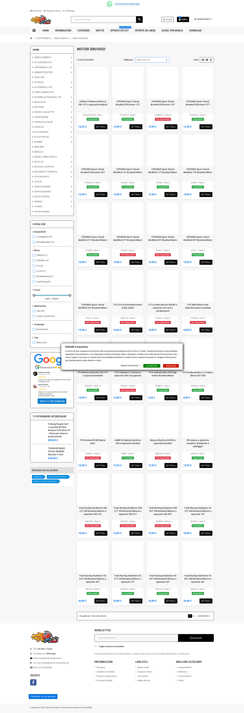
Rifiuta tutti (171, 366)
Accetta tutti (151, 366)
